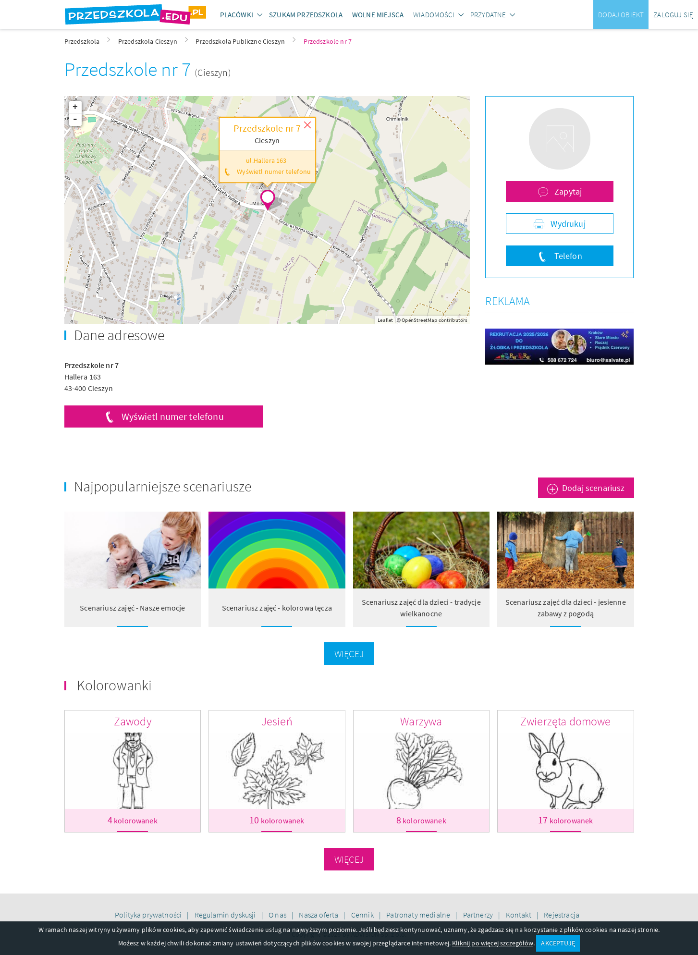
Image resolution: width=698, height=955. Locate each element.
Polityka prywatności (149, 914)
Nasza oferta (319, 914)
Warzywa (421, 721)
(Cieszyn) (213, 72)
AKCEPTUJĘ (558, 943)
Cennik (363, 914)
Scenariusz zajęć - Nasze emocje (132, 607)
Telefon (567, 255)
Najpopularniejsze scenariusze (163, 486)
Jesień (277, 721)
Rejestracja (561, 914)
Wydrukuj (567, 223)
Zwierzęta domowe (565, 721)
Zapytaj (567, 191)
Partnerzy (479, 914)
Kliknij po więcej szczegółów (492, 943)
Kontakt (519, 914)
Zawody (132, 721)
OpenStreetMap (419, 320)
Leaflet (385, 320)
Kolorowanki (114, 685)
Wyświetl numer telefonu (173, 416)
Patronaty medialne (419, 914)
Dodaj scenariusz (593, 487)
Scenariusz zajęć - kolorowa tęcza (277, 607)
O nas (278, 914)
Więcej (349, 654)
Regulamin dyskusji (226, 914)
